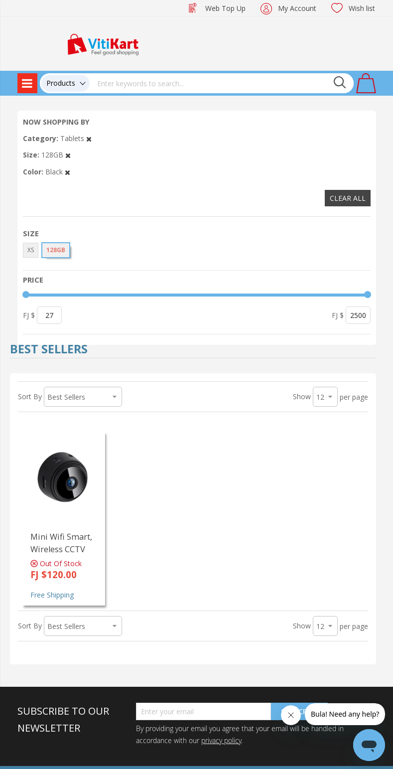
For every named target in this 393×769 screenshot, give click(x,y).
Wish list (362, 8)
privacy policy (221, 740)
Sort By (30, 396)
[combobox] (222, 83)
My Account (297, 8)
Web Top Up (225, 8)
